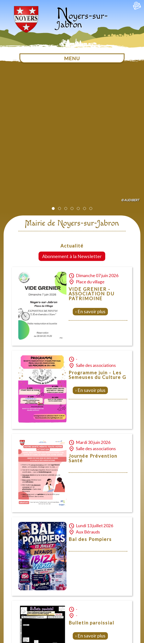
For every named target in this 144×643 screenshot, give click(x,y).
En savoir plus (91, 172)
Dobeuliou (118, 641)
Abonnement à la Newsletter (72, 117)
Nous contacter (45, 596)
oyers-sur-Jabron (82, 20)
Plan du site (70, 596)
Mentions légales (98, 596)
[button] (53, 69)
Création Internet (133, 641)
